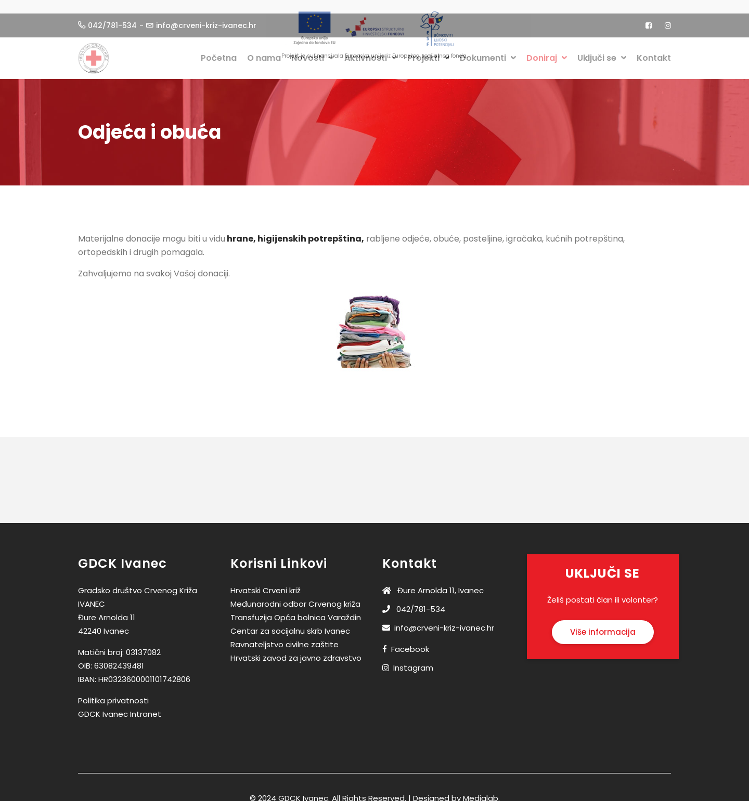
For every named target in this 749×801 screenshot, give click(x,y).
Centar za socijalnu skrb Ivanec (290, 622)
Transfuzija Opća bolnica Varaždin (295, 608)
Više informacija (603, 623)
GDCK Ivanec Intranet (119, 705)
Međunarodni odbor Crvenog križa (295, 595)
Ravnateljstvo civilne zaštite (284, 635)
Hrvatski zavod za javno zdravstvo (295, 649)
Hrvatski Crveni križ (265, 581)
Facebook (410, 640)
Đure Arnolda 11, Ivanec (433, 581)
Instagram (413, 658)
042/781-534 (413, 600)
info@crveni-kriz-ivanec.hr (438, 618)
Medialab (480, 789)
